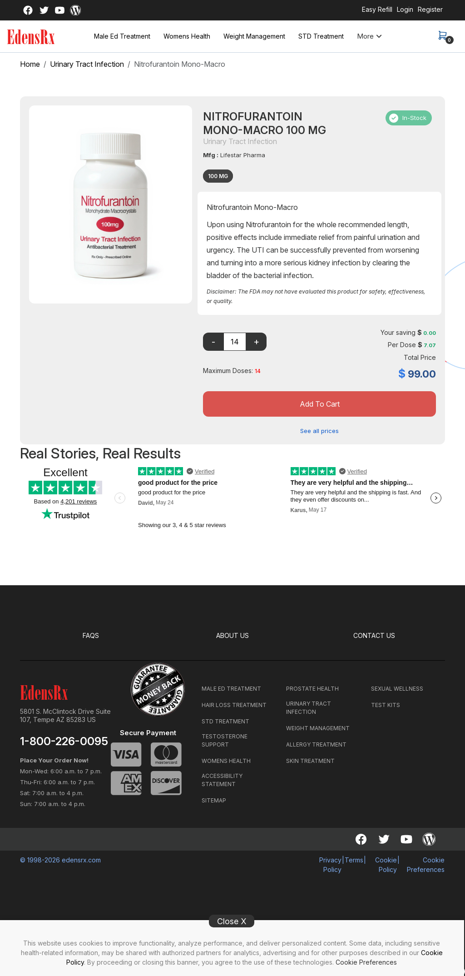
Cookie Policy (386, 864)
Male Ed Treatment (122, 36)
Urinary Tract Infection (87, 64)
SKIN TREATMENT (310, 760)
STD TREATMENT (225, 720)
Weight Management (254, 36)
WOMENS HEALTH (226, 760)
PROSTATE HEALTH (312, 688)
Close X (232, 921)
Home (30, 64)
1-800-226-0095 (64, 741)
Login (405, 9)
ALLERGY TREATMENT (316, 744)
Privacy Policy (330, 864)
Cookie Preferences (366, 962)
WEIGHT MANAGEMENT (318, 727)
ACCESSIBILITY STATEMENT (222, 779)
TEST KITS (385, 704)
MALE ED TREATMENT (231, 688)
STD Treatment (321, 36)
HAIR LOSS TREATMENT (234, 704)
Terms (354, 859)
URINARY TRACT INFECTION (308, 707)
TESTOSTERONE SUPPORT (224, 739)
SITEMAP (214, 800)
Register (430, 9)
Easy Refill (377, 9)
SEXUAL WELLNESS (397, 688)
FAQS (91, 635)
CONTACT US (374, 635)
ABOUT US (232, 635)
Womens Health (186, 36)
